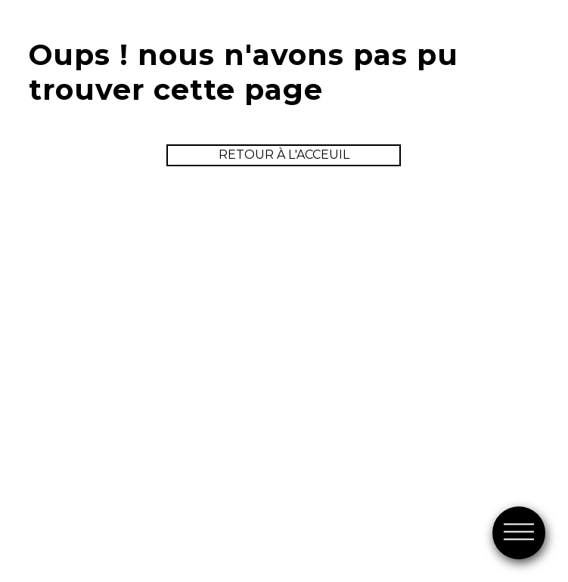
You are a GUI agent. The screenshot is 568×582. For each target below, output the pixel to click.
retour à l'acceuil (284, 154)
